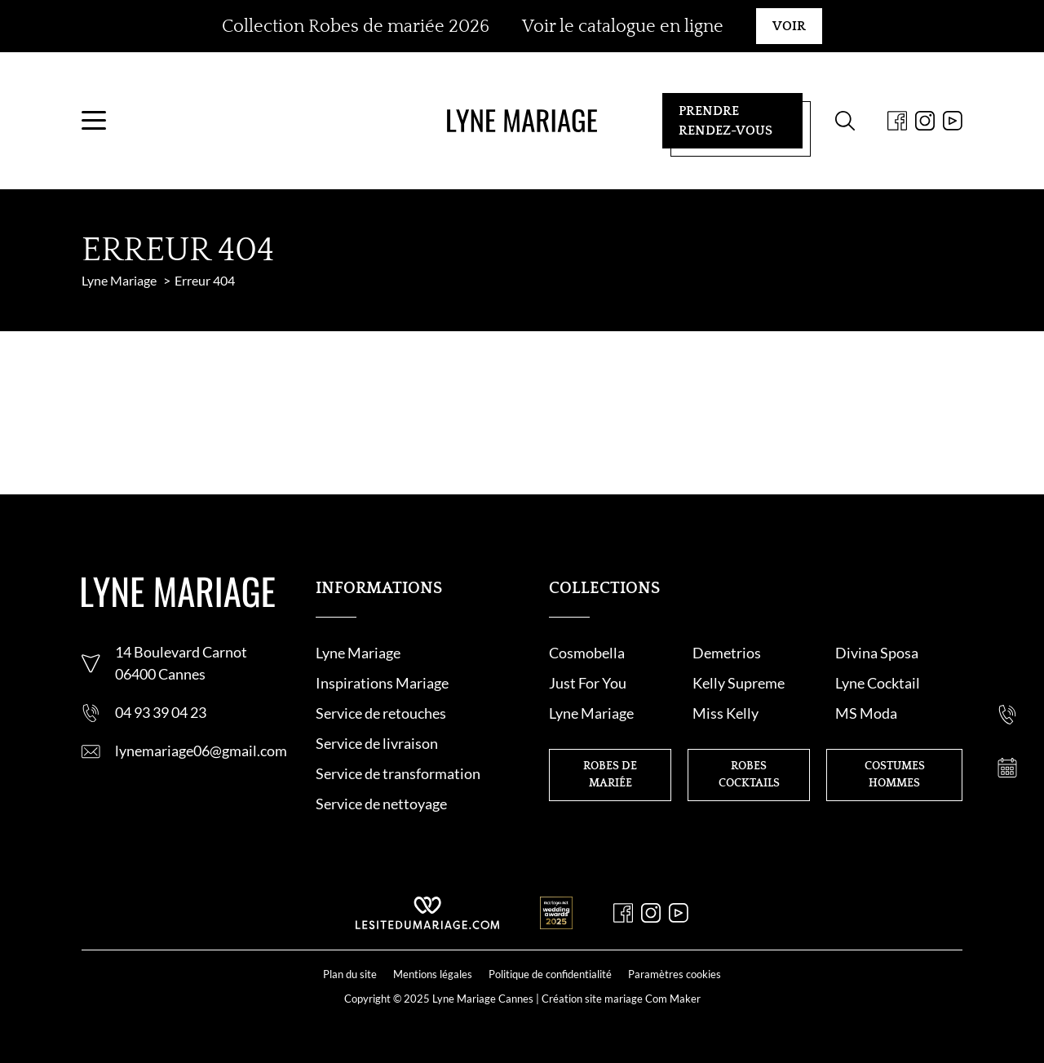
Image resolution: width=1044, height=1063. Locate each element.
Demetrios (726, 653)
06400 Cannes (160, 674)
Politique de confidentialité (550, 974)
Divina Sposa (876, 653)
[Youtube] (952, 121)
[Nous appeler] (1007, 714)
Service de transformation (398, 773)
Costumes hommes (895, 775)
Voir (789, 26)
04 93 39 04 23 (160, 712)
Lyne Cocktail (877, 683)
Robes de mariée (610, 775)
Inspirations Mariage (382, 683)
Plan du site (350, 974)
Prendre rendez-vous (725, 121)
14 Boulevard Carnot (181, 652)
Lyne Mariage (358, 653)
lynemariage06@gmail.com (201, 751)
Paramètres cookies (674, 974)
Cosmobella (587, 653)
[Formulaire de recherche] (845, 120)
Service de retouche (378, 713)
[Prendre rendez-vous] (1007, 767)
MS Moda (866, 713)
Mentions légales (432, 974)
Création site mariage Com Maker (621, 998)
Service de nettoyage (381, 804)
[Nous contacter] (1007, 661)
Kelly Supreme (738, 683)
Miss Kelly (725, 713)
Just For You (587, 683)
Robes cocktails (749, 775)
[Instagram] (925, 121)
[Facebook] (897, 121)
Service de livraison (377, 743)
